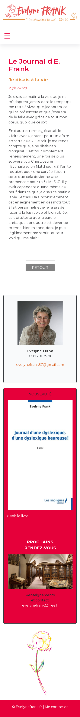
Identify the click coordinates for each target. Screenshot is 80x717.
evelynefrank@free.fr (40, 605)
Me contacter (56, 707)
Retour (40, 267)
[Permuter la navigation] (7, 36)
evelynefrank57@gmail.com (40, 365)
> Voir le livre (17, 516)
